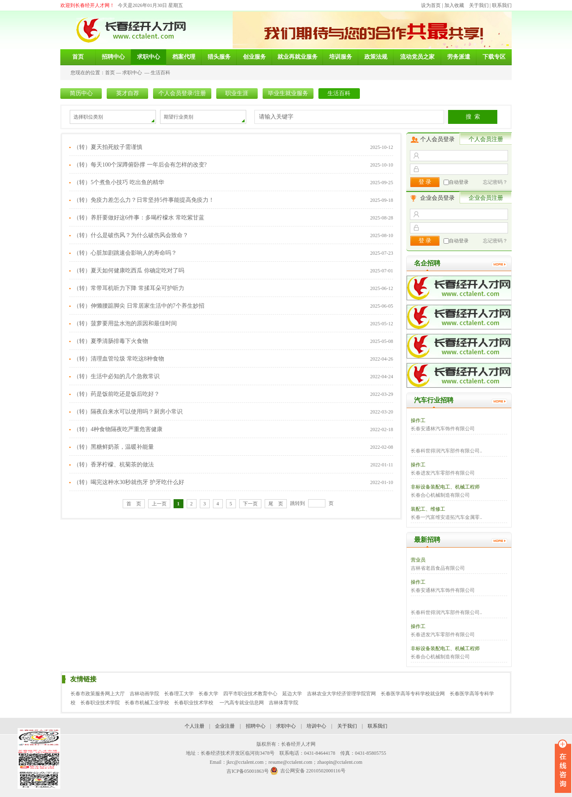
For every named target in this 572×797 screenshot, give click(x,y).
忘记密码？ (495, 182)
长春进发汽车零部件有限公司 (443, 473)
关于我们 (479, 5)
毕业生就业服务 (288, 93)
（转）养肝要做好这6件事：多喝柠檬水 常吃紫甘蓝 (138, 218)
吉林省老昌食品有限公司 (438, 568)
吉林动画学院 (144, 694)
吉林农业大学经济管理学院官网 (341, 694)
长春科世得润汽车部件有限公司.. (446, 451)
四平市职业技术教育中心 (250, 694)
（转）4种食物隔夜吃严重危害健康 (117, 429)
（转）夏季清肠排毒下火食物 (110, 341)
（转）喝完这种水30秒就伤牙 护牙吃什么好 (128, 482)
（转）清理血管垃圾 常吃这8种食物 (118, 359)
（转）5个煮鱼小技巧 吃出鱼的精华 (118, 182)
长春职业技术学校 (194, 703)
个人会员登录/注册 (182, 93)
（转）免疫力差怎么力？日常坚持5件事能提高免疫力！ (143, 200)
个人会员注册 (486, 139)
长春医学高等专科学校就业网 (413, 694)
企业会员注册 (486, 198)
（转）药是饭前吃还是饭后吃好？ (116, 394)
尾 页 (275, 504)
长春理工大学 (179, 694)
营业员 (418, 560)
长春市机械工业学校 (147, 703)
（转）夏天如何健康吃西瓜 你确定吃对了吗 (128, 270)
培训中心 (316, 726)
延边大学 (292, 694)
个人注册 (194, 726)
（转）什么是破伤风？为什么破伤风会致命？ (130, 235)
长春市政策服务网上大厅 (98, 694)
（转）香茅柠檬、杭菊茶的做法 (113, 464)
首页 (110, 72)
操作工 (418, 420)
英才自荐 (127, 93)
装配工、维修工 (428, 509)
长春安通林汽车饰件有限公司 (443, 429)
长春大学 (208, 694)
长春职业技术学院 (100, 703)
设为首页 (431, 5)
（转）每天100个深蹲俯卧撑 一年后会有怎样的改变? (140, 165)
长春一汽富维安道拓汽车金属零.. (446, 517)
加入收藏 (454, 5)
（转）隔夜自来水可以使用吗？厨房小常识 (128, 412)
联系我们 (502, 5)
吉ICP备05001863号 (248, 771)
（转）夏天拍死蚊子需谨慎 (107, 147)
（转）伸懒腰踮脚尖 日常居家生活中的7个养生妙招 (138, 306)
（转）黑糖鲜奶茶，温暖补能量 (113, 447)
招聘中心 (255, 726)
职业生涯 (236, 93)
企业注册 (225, 726)
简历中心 (81, 93)
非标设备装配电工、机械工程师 (445, 487)
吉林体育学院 (283, 703)
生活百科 (160, 72)
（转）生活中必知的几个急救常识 (116, 376)
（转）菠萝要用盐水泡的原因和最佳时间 (125, 323)
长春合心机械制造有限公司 (440, 495)
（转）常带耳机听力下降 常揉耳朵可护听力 (128, 288)
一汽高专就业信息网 (242, 703)
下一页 (250, 504)
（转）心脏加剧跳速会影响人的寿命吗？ (125, 253)
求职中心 (132, 72)
